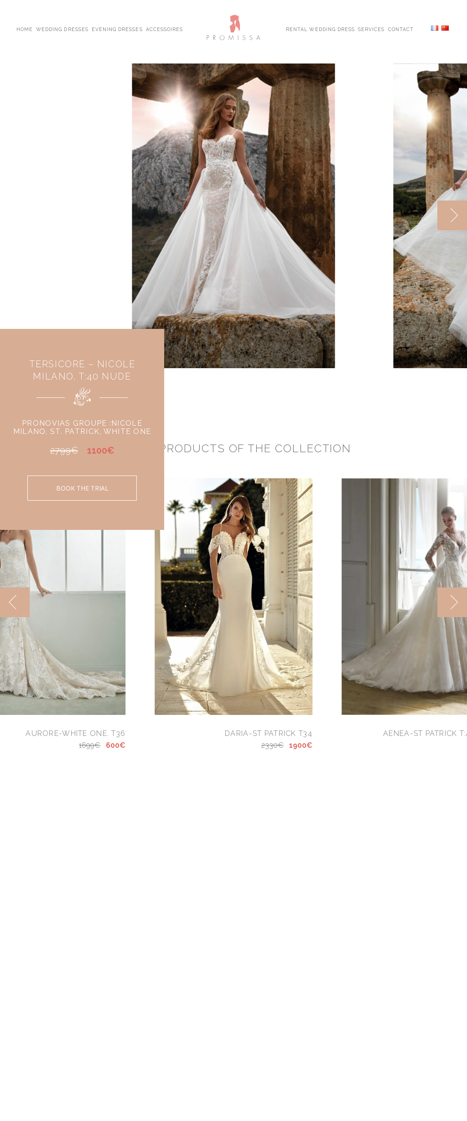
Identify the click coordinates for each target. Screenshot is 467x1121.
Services (371, 29)
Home (24, 29)
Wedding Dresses (62, 29)
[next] (452, 215)
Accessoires (164, 29)
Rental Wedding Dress (320, 29)
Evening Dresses (117, 29)
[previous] (15, 602)
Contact (401, 29)
